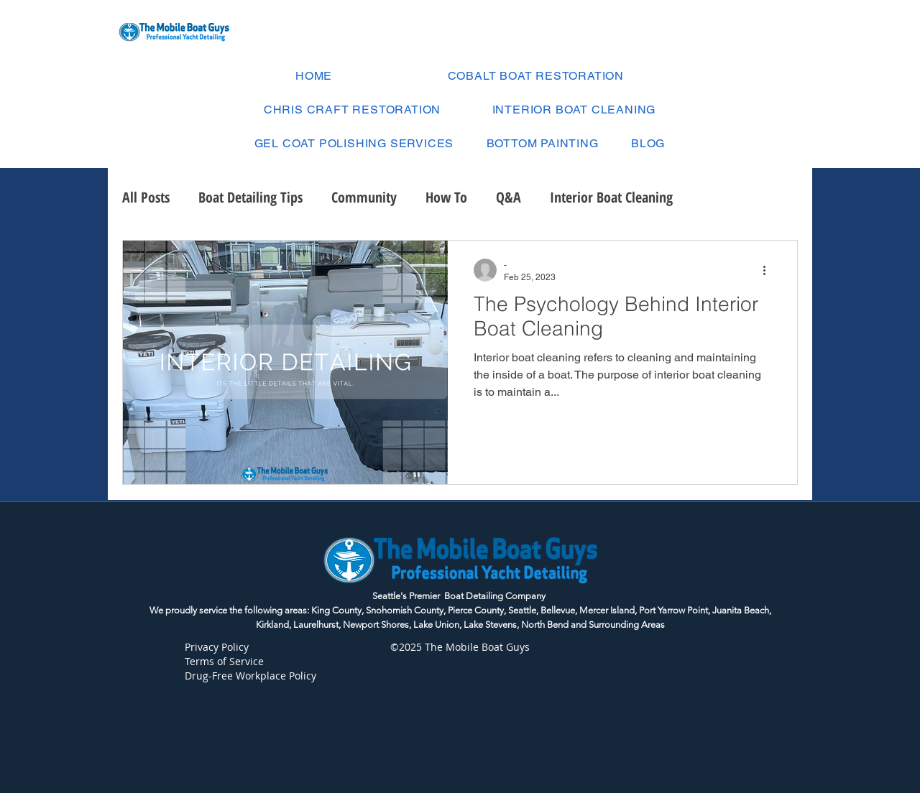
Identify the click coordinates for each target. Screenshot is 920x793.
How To (446, 197)
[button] (354, 143)
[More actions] (769, 270)
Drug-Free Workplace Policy (252, 675)
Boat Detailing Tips (250, 197)
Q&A (508, 197)
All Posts (146, 197)
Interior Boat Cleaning (611, 197)
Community (364, 197)
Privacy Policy (217, 647)
